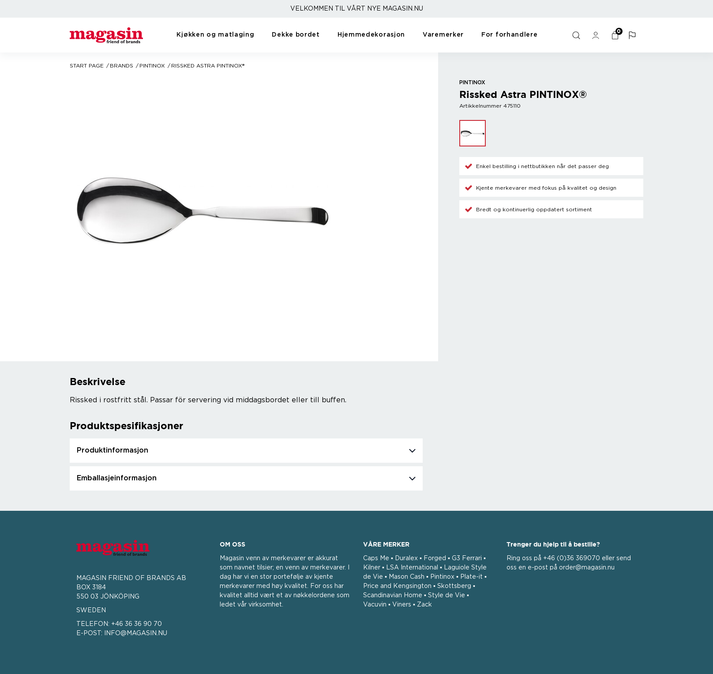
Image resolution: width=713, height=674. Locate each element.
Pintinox (152, 65)
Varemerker (443, 35)
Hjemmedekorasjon (371, 35)
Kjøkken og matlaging (215, 35)
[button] (633, 35)
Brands (121, 65)
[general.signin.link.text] (597, 35)
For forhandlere (509, 35)
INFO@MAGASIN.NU (135, 633)
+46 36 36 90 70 (136, 624)
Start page (87, 65)
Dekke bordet (295, 35)
